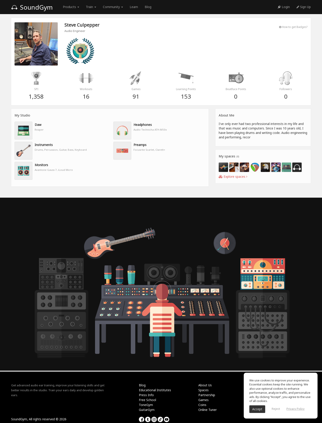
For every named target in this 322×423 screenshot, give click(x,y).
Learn (134, 7)
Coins (202, 405)
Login (284, 7)
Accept (257, 409)
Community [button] (113, 7)
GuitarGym (147, 410)
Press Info (146, 395)
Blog (148, 7)
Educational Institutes (155, 390)
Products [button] (71, 7)
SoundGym (32, 7)
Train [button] (91, 7)
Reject (276, 409)
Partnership (206, 395)
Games (203, 400)
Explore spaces (233, 176)
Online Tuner (207, 410)
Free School (147, 400)
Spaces (203, 390)
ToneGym (146, 405)
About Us (205, 385)
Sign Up (304, 7)
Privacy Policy (295, 409)
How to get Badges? (293, 27)
